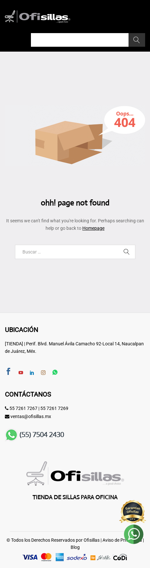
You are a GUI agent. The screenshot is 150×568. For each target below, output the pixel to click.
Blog (75, 547)
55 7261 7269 (54, 408)
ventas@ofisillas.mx (30, 416)
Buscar (137, 40)
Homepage (93, 228)
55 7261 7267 (23, 408)
